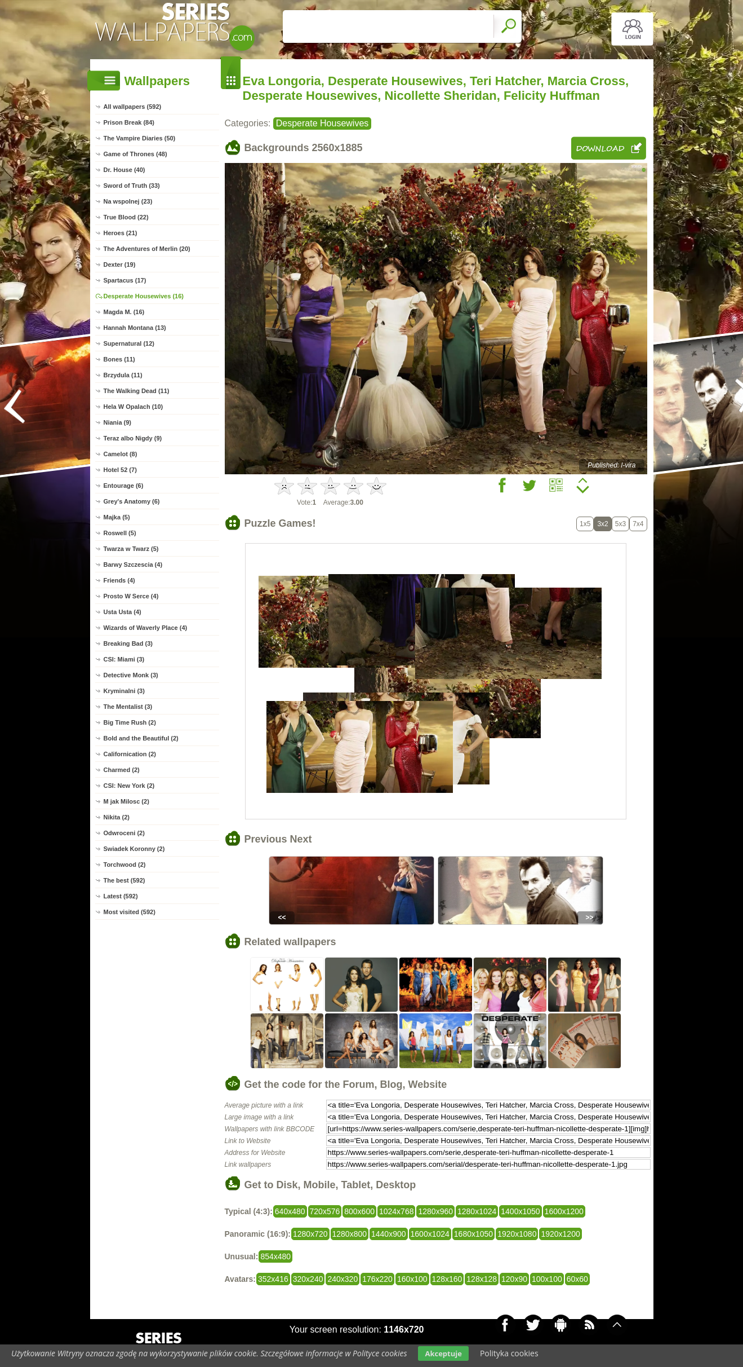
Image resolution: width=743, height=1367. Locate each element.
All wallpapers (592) (133, 106)
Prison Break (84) (129, 122)
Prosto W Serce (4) (131, 596)
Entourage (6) (124, 485)
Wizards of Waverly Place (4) (146, 627)
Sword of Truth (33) (132, 185)
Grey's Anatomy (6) (132, 501)
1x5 (585, 524)
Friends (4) (119, 580)
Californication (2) (130, 754)
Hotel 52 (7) (120, 469)
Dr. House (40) (124, 169)
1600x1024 (430, 1233)
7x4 (638, 524)
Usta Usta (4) (122, 611)
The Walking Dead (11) (137, 390)
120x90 (514, 1279)
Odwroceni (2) (124, 833)
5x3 (620, 524)
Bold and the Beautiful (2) (141, 738)
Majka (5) (117, 517)
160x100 (412, 1279)
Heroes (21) (120, 233)
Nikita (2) (117, 817)
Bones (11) (119, 359)
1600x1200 (564, 1211)
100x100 (547, 1279)
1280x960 (435, 1211)
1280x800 (349, 1233)
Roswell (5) (120, 533)
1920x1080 (516, 1233)
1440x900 (388, 1233)
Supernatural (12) (129, 343)
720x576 (325, 1211)
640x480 (290, 1211)
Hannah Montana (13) (135, 327)
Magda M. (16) (124, 311)
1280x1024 (476, 1211)
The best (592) (124, 880)
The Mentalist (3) (128, 706)
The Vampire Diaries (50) (140, 138)
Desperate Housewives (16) (144, 296)
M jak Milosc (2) (126, 801)
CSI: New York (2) (129, 785)
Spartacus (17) (125, 280)
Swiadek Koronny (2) (134, 848)
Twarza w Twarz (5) (131, 548)
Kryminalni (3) (124, 690)
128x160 (447, 1279)
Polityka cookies (509, 1353)
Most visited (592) (129, 912)
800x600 (359, 1211)
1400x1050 (520, 1211)
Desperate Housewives (322, 123)
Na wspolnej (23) (128, 201)
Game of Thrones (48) (135, 154)
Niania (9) (118, 422)
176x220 (377, 1279)
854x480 (275, 1256)
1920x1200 (560, 1233)
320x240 (308, 1279)
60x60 (577, 1279)
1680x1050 (473, 1233)
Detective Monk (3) (131, 675)
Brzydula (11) (123, 375)
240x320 (342, 1279)
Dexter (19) (120, 264)
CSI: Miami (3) (124, 659)
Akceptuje (443, 1353)
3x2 (602, 524)
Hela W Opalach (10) (133, 406)
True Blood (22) (126, 217)
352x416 (273, 1279)
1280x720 (310, 1233)
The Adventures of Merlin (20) (147, 248)
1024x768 (396, 1211)
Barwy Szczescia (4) (133, 564)
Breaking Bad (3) (128, 643)
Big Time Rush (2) (130, 722)
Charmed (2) (122, 769)
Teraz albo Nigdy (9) (133, 438)
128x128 (481, 1279)
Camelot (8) (120, 454)
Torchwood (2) (125, 864)
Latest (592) (121, 896)
